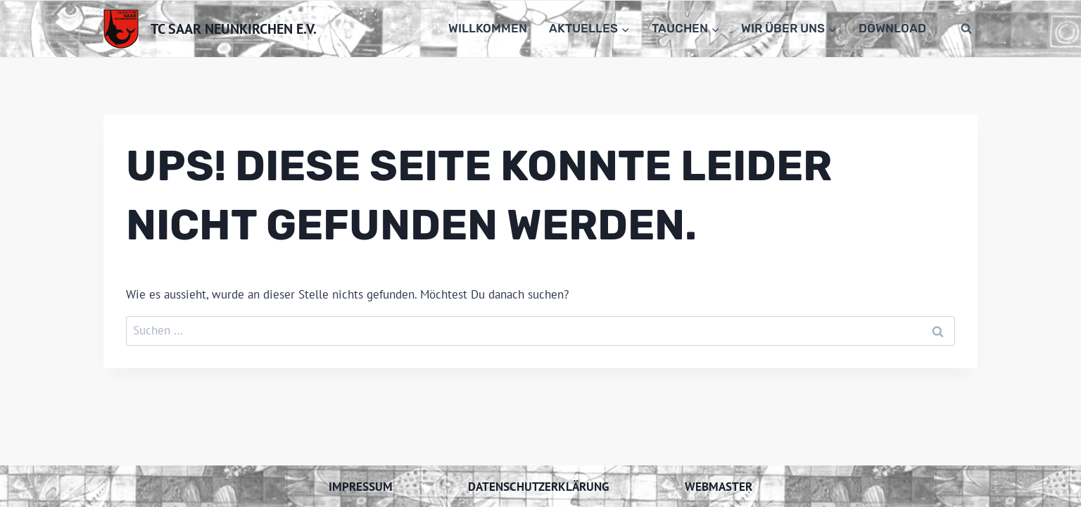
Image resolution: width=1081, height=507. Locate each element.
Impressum (361, 486)
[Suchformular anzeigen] (966, 29)
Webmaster (718, 486)
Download (892, 28)
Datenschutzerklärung (538, 486)
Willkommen (487, 28)
